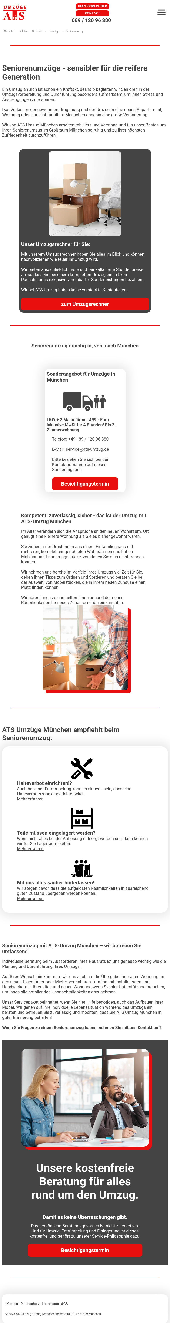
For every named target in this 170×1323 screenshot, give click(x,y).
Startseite (37, 31)
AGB (64, 1304)
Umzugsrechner (92, 6)
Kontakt (92, 13)
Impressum (50, 1304)
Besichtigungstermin (85, 484)
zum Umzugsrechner (85, 304)
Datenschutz (30, 1304)
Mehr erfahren (30, 799)
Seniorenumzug (75, 31)
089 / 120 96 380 (91, 20)
